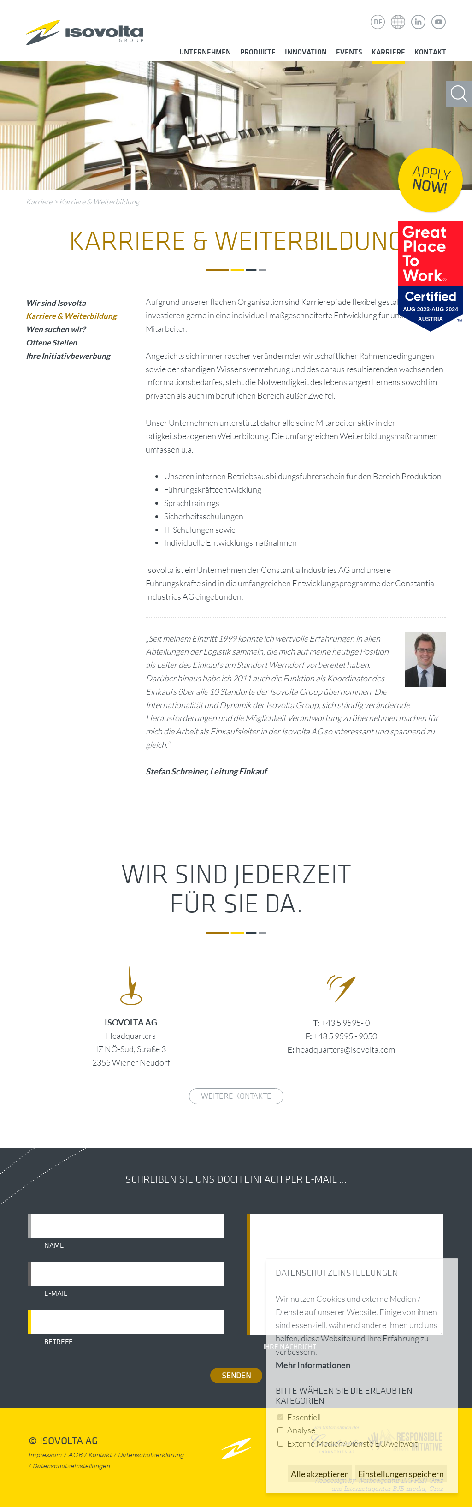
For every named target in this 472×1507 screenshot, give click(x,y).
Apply (431, 180)
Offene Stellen (51, 342)
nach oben (236, 1448)
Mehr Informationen (313, 1365)
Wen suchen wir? (55, 329)
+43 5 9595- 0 (345, 1023)
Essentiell (304, 1417)
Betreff (58, 1341)
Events (349, 52)
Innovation (306, 52)
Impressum (45, 1455)
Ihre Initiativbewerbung (68, 356)
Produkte (258, 52)
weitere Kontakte (236, 1096)
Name (54, 1245)
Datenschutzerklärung (151, 1455)
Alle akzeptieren (320, 1474)
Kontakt (430, 52)
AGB (75, 1455)
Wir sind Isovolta (56, 303)
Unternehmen (205, 52)
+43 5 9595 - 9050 (345, 1036)
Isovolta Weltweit (398, 15)
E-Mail (55, 1293)
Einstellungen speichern (401, 1474)
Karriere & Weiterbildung (99, 201)
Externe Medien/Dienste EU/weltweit (352, 1443)
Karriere (388, 52)
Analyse (301, 1430)
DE (378, 22)
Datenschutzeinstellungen (71, 1466)
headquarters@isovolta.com (345, 1049)
